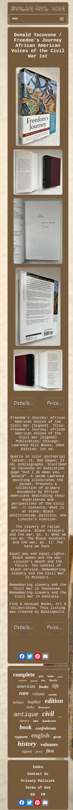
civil (48, 714)
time (43, 680)
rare (23, 693)
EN (33, 794)
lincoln (53, 680)
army (60, 717)
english (40, 735)
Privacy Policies (38, 781)
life (55, 686)
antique (26, 714)
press (39, 751)
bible (36, 721)
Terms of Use (38, 788)
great (57, 737)
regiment (21, 737)
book (25, 727)
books (43, 687)
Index (38, 767)
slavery (24, 721)
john (41, 676)
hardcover (49, 721)
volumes (49, 744)
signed (27, 751)
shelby (30, 707)
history (27, 743)
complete (24, 674)
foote (50, 676)
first (50, 750)
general (34, 681)
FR (43, 794)
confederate (45, 728)
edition (54, 700)
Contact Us (37, 774)
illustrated (43, 707)
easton (53, 694)
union (60, 677)
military (18, 702)
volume (39, 693)
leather (34, 701)
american (26, 686)
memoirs (22, 680)
